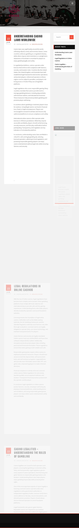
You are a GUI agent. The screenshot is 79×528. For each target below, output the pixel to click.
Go (71, 37)
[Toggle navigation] (72, 3)
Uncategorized (37, 44)
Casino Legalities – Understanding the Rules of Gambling (63, 66)
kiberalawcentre (21, 44)
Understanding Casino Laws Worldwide (28, 38)
